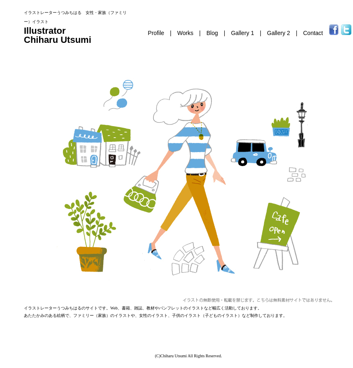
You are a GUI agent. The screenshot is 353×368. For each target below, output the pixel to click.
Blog (212, 33)
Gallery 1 (242, 33)
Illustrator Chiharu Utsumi (57, 35)
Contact (313, 33)
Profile (156, 33)
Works (185, 33)
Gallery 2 (278, 33)
